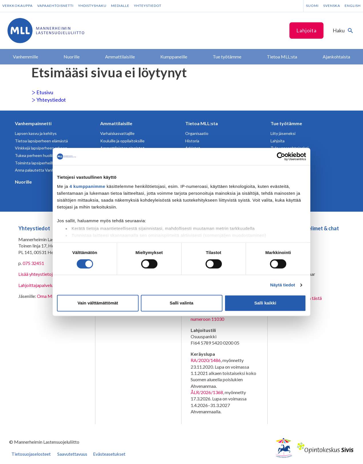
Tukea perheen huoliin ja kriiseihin (45, 155)
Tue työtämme (286, 123)
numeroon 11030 (207, 319)
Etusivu (42, 92)
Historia (192, 140)
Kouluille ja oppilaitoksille (122, 140)
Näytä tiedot (282, 284)
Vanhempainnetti (33, 123)
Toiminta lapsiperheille (35, 162)
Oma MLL (47, 296)
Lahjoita (306, 30)
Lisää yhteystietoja (36, 274)
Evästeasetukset (109, 454)
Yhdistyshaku (92, 5)
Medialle (120, 5)
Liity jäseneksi (283, 133)
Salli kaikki (265, 303)
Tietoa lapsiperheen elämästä (41, 140)
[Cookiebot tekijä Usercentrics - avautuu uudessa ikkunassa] (281, 156)
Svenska (331, 5)
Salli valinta (182, 303)
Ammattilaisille (116, 123)
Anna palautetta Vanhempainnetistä (47, 170)
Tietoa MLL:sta (201, 123)
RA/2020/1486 (206, 360)
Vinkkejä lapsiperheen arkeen (41, 148)
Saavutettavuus (72, 454)
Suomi (312, 5)
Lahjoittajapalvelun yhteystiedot (49, 285)
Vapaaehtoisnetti (55, 5)
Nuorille (23, 181)
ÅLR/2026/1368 (207, 392)
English (353, 5)
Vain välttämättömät (98, 303)
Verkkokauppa (17, 5)
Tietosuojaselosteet (31, 454)
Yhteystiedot (147, 5)
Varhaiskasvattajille (117, 133)
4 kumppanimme (87, 186)
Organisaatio (196, 133)
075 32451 (33, 263)
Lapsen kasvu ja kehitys (36, 133)
